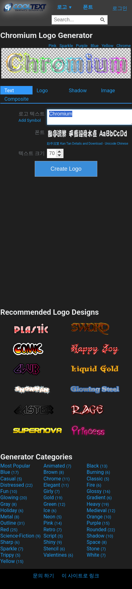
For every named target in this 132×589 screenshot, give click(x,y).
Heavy (98, 504)
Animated (57, 466)
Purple (82, 45)
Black (97, 466)
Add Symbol (29, 120)
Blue (94, 45)
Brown (53, 472)
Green (54, 504)
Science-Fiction (20, 536)
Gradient (99, 498)
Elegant (56, 485)
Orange (99, 517)
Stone (96, 549)
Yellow (107, 45)
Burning (98, 472)
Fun (8, 491)
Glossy (98, 491)
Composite (16, 99)
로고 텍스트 (31, 117)
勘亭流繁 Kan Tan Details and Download (75, 143)
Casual (11, 479)
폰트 (40, 132)
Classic (98, 479)
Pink (53, 45)
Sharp (10, 542)
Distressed (16, 485)
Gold (53, 498)
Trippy (10, 555)
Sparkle (66, 45)
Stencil (54, 549)
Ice (49, 510)
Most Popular (15, 466)
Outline (12, 523)
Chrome (123, 45)
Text (9, 91)
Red (9, 530)
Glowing (13, 498)
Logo (42, 91)
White (96, 555)
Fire (94, 485)
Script (53, 536)
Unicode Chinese (116, 143)
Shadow (78, 91)
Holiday (11, 510)
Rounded (101, 530)
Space (97, 542)
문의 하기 (43, 576)
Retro (52, 530)
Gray (8, 504)
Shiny (52, 542)
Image (108, 91)
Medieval (101, 510)
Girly (51, 491)
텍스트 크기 (31, 153)
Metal (9, 517)
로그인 (119, 8)
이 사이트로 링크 (80, 576)
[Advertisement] (58, 241)
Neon (52, 517)
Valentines (58, 555)
